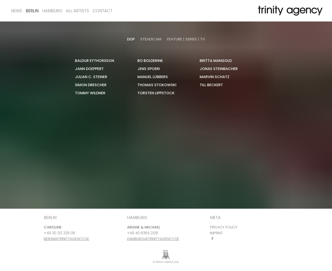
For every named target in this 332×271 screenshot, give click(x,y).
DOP (131, 39)
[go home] (289, 11)
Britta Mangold (216, 60)
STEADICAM (150, 39)
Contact (103, 11)
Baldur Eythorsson (94, 60)
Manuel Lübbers (152, 76)
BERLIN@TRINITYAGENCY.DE (66, 238)
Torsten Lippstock (156, 93)
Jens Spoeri (148, 68)
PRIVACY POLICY (223, 227)
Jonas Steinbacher (219, 68)
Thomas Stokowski (156, 85)
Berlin (32, 11)
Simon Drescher (91, 85)
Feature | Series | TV (186, 39)
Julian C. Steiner (91, 76)
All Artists (77, 11)
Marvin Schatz (214, 76)
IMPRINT (216, 233)
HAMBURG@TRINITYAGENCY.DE (153, 238)
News (16, 11)
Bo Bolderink (150, 60)
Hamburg (52, 11)
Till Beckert (211, 85)
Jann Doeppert (89, 68)
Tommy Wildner (90, 93)
